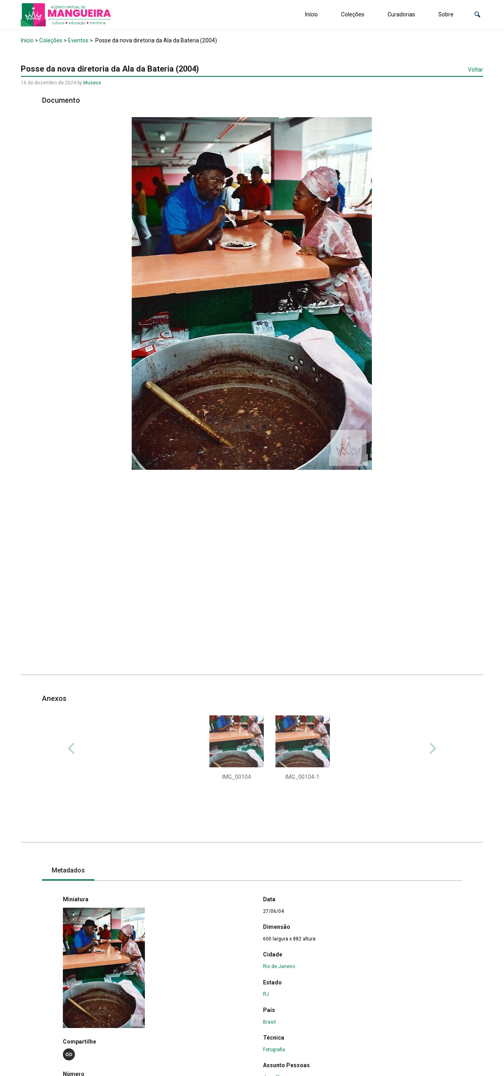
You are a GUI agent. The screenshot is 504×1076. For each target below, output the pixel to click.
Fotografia (274, 1049)
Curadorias (401, 14)
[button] (477, 14)
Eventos (78, 40)
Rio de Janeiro (279, 966)
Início (311, 14)
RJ (266, 994)
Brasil (269, 1022)
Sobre (446, 14)
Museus (92, 83)
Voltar (475, 69)
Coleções (352, 14)
